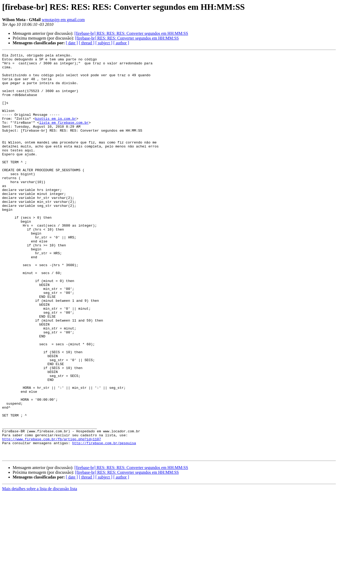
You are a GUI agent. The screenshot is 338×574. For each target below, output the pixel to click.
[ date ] (72, 43)
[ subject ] (103, 43)
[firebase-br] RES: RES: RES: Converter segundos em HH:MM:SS (131, 33)
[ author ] (121, 43)
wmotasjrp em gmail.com (63, 19)
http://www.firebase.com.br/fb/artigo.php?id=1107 (51, 516)
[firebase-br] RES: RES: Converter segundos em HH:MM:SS (127, 38)
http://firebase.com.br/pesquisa (104, 521)
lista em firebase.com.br (63, 136)
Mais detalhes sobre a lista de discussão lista (39, 569)
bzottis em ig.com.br (55, 132)
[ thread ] (87, 43)
